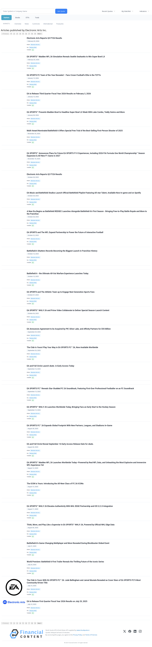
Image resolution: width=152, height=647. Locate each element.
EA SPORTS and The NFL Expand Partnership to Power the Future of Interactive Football (65, 232)
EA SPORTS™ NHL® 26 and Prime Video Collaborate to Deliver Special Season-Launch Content (68, 310)
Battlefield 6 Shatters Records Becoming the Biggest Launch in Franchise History (62, 251)
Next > (40, 34)
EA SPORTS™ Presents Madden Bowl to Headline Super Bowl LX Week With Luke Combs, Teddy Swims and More (76, 112)
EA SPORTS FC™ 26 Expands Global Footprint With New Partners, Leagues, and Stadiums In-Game (69, 425)
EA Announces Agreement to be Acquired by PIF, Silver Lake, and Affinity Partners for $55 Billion (69, 329)
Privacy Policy (77, 635)
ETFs (27, 18)
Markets (6, 18)
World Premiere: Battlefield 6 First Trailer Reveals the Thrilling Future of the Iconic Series (65, 562)
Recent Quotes (107, 11)
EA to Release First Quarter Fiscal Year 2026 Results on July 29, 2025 (57, 601)
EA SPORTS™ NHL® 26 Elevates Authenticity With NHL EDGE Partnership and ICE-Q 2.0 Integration (70, 506)
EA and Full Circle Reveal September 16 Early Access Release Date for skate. (60, 444)
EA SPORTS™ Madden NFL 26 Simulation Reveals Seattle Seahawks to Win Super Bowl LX (66, 57)
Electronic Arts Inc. (35, 44)
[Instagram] (140, 634)
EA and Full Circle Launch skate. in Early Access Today (50, 366)
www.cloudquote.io (83, 630)
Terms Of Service (91, 635)
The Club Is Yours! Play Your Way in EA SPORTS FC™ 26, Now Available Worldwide (62, 347)
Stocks (17, 18)
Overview (18, 24)
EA (33, 50)
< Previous (5, 34)
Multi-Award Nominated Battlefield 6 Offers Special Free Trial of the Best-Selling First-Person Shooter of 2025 (75, 131)
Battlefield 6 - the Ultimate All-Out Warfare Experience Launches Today (57, 273)
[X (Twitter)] (124, 634)
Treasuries (60, 24)
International (47, 24)
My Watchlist (126, 11)
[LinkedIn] (135, 634)
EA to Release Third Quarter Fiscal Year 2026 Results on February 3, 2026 (59, 94)
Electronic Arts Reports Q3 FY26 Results (44, 38)
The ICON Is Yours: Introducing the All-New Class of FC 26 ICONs (55, 483)
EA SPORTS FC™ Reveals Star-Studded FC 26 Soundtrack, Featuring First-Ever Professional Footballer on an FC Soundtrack (80, 388)
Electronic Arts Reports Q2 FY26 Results (44, 174)
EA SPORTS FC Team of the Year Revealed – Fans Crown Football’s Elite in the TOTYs (64, 75)
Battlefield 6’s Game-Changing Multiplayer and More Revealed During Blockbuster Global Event (68, 543)
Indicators (143, 11)
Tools (37, 18)
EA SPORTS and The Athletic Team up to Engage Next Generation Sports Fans (60, 292)
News (27, 24)
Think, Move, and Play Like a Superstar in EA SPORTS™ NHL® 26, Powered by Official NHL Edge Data (70, 525)
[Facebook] (130, 634)
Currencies (36, 24)
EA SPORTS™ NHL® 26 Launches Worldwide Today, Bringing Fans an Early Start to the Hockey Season (71, 407)
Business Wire (33, 47)
